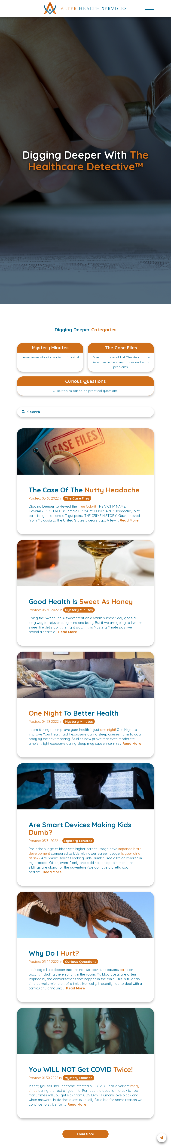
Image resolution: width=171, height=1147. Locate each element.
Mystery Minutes (79, 610)
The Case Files (77, 498)
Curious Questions (80, 961)
